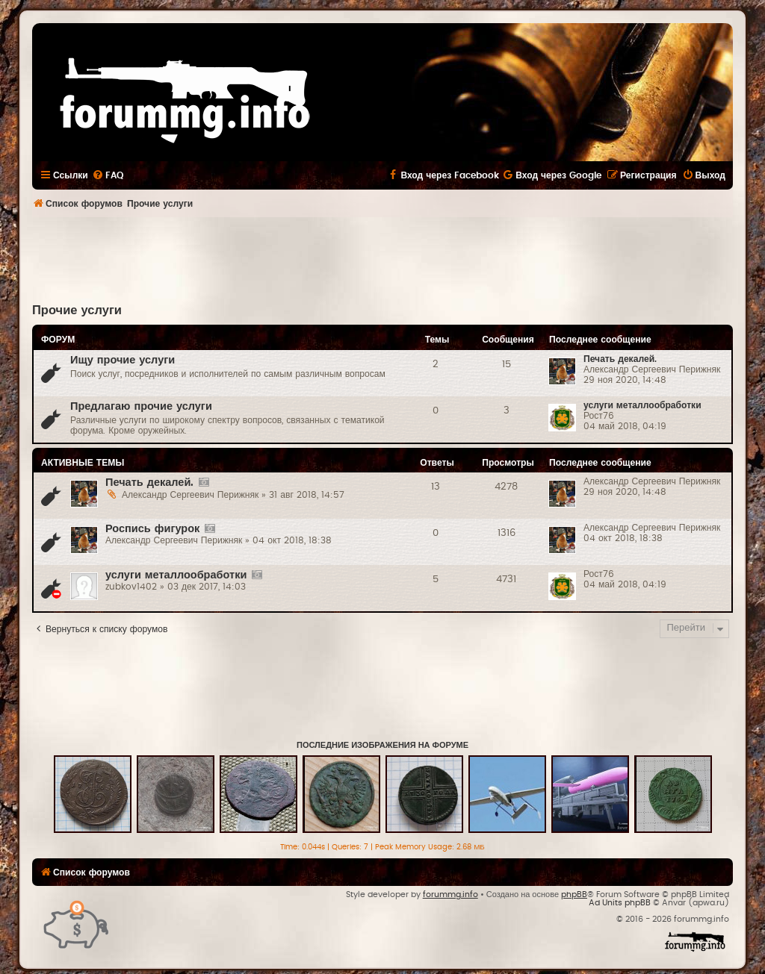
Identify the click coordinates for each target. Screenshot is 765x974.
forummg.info (450, 894)
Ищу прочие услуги (122, 360)
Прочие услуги (77, 310)
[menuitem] (107, 175)
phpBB (574, 894)
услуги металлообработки (642, 405)
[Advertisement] (382, 258)
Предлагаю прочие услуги (141, 406)
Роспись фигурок (152, 528)
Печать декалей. (620, 359)
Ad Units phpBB (620, 903)
